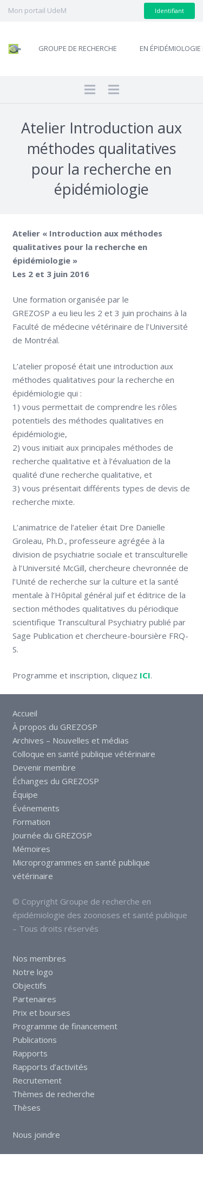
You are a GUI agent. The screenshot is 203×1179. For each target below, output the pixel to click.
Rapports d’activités (50, 1066)
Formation (31, 821)
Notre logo (32, 971)
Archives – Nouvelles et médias (70, 740)
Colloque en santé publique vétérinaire (83, 753)
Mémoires (31, 848)
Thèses (26, 1107)
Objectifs (29, 985)
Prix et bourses (41, 1012)
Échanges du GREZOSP (55, 781)
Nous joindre (36, 1134)
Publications (34, 1039)
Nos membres (39, 958)
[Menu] (90, 89)
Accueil (24, 713)
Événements (36, 808)
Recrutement (37, 1080)
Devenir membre (44, 767)
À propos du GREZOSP (54, 726)
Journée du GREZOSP (52, 835)
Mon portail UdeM (37, 10)
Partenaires (34, 999)
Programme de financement (64, 1026)
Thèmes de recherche (53, 1093)
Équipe (25, 794)
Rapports (30, 1053)
